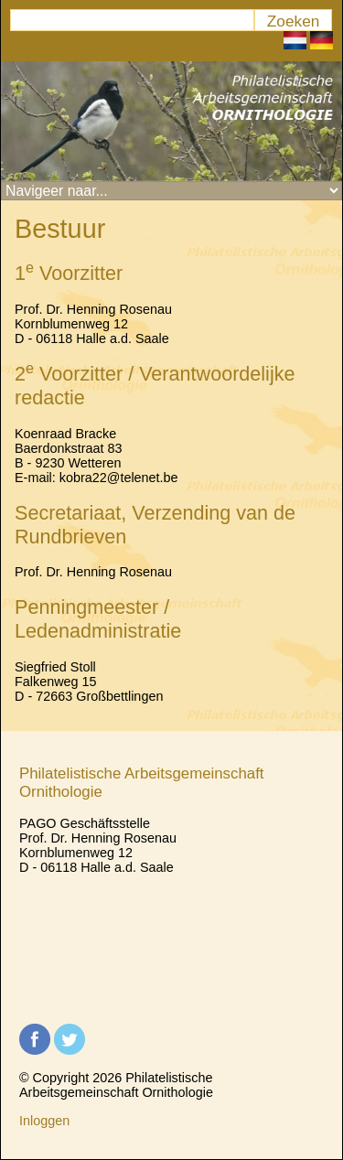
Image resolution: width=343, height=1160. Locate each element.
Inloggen (44, 1120)
